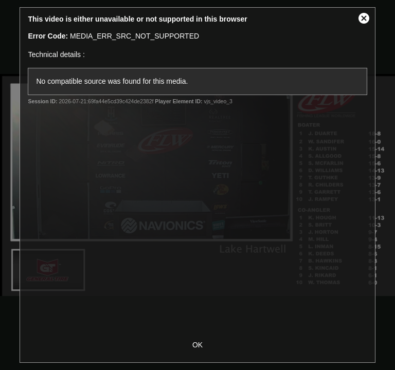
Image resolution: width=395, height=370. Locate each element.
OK (197, 345)
